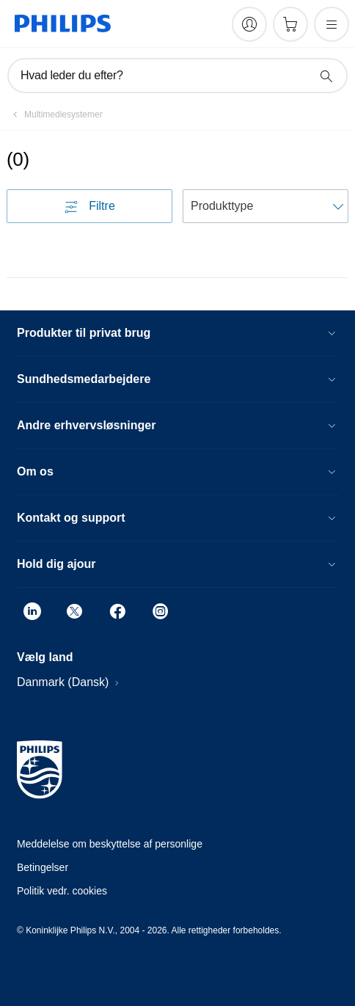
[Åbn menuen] (331, 24)
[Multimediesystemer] (55, 114)
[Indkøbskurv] (290, 24)
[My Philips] (249, 24)
